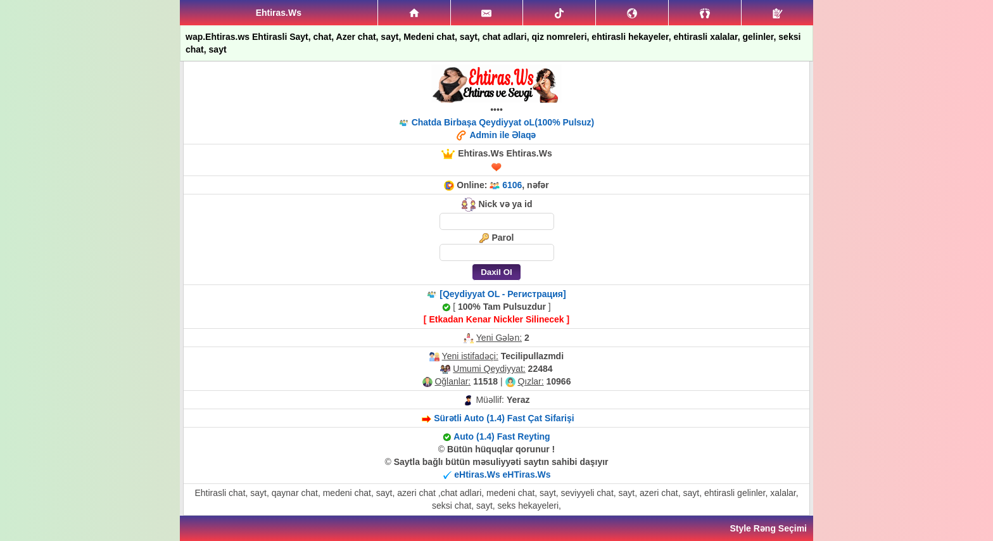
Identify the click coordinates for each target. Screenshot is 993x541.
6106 (512, 185)
